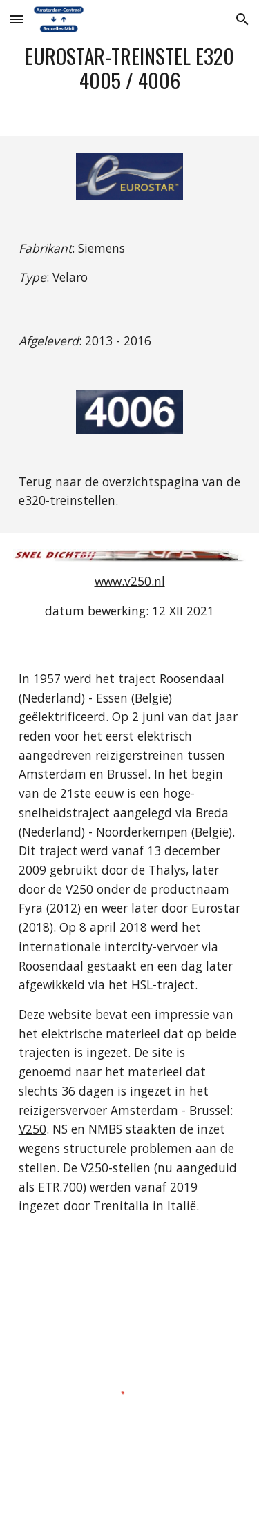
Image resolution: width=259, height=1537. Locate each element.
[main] (130, 68)
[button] (16, 19)
